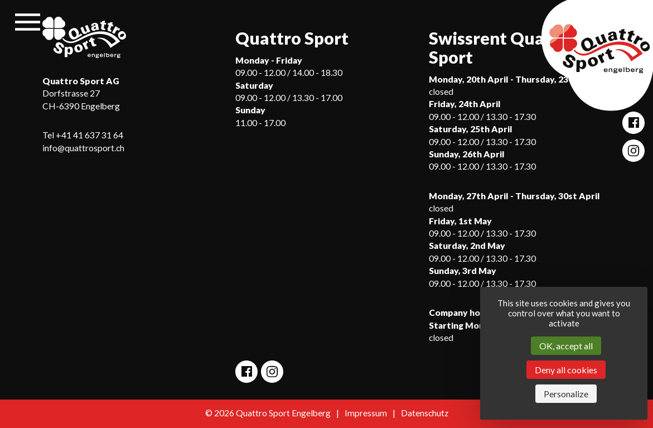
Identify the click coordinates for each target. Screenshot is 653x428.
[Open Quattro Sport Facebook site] (633, 123)
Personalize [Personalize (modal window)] (566, 393)
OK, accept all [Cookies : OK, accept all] (566, 345)
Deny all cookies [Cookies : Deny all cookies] (566, 369)
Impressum (366, 413)
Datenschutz (424, 413)
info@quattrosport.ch (83, 148)
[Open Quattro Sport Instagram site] (633, 151)
